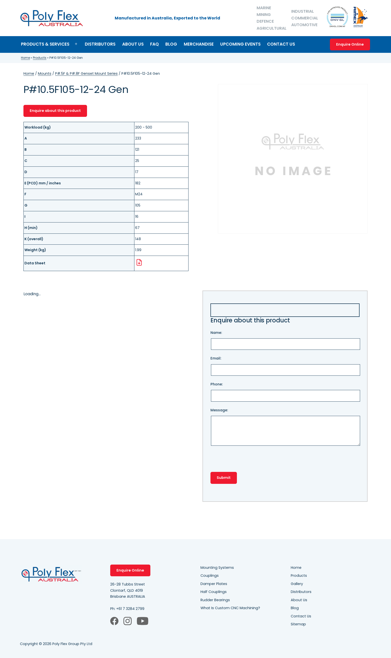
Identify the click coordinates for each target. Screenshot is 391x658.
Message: (285, 427)
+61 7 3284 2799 (130, 608)
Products (39, 58)
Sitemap (298, 624)
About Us (133, 44)
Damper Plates (213, 583)
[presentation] (248, 462)
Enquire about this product (55, 110)
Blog (171, 44)
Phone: (285, 392)
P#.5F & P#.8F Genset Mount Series (86, 73)
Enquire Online (350, 44)
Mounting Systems (217, 567)
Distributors (100, 44)
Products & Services (45, 44)
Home (25, 58)
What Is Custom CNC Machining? (230, 607)
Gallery (297, 583)
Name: (285, 340)
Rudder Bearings (215, 599)
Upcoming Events (240, 44)
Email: (285, 366)
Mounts (44, 73)
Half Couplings (213, 591)
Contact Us (281, 44)
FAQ (154, 44)
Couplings (209, 575)
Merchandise (199, 44)
